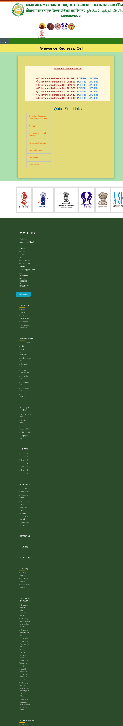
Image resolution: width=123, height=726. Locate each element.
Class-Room (25, 343)
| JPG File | (93, 78)
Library (23, 346)
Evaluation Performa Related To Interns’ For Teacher (24, 610)
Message (24, 322)
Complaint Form (35, 150)
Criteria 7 (24, 473)
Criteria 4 (24, 463)
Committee (33, 157)
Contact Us (24, 536)
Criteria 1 (24, 453)
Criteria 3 (24, 460)
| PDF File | (81, 78)
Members (33, 126)
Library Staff (25, 432)
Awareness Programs (37, 143)
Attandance (25, 501)
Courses (24, 488)
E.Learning (25, 557)
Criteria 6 (24, 470)
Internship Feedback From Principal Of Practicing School (24, 704)
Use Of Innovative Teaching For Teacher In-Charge (24, 674)
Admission (25, 492)
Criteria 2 (24, 456)
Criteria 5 (24, 467)
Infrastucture (34, 165)
